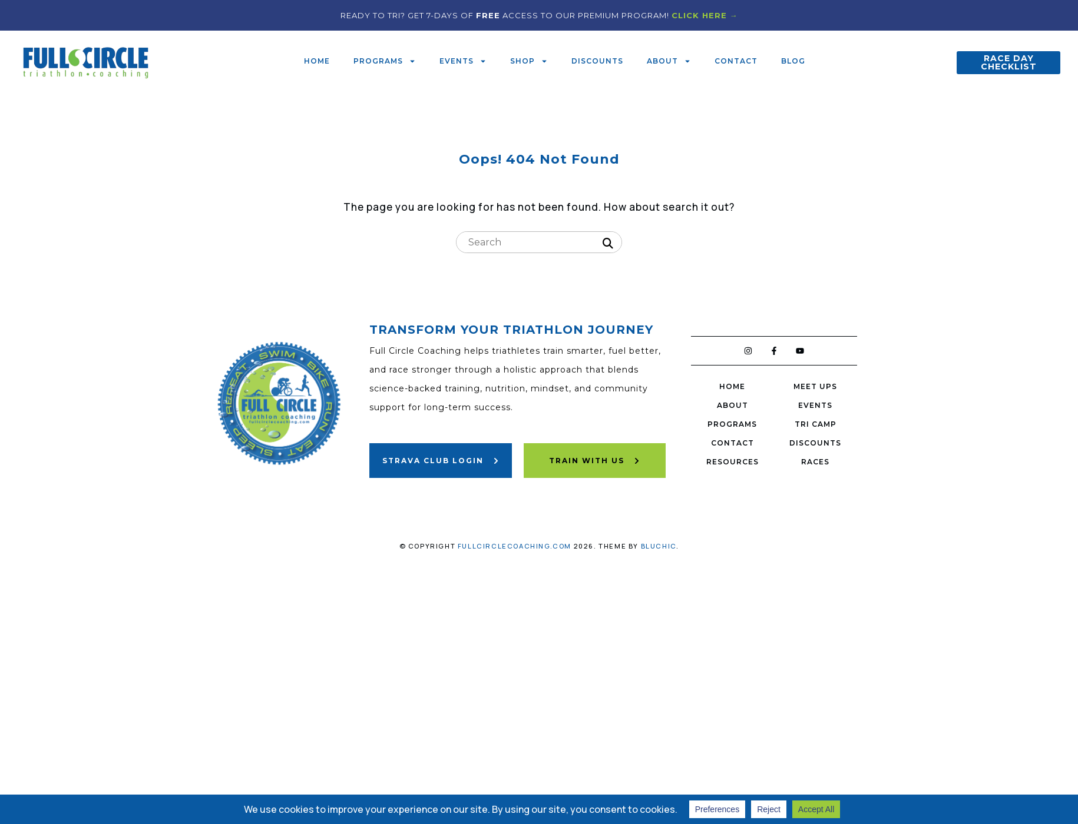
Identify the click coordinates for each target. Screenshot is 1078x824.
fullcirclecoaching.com (514, 545)
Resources (732, 461)
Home (317, 61)
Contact (736, 61)
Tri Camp (815, 424)
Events (463, 61)
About (669, 61)
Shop (529, 61)
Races (815, 461)
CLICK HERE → (705, 15)
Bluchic (658, 545)
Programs (384, 61)
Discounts (597, 61)
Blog (793, 61)
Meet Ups (815, 386)
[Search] (608, 243)
